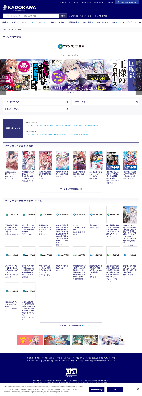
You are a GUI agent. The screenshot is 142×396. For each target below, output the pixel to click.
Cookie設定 (88, 361)
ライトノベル (27, 22)
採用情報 (44, 358)
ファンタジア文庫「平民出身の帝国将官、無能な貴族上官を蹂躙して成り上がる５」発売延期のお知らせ (62, 125)
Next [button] (139, 77)
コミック (41, 22)
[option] (71, 75)
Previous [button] (3, 77)
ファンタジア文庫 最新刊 (70, 189)
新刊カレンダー (86, 16)
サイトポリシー (76, 361)
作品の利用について (34, 361)
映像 (114, 22)
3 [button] (74, 92)
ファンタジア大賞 (12, 102)
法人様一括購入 (91, 358)
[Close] (138, 389)
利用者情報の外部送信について (104, 361)
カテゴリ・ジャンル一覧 (69, 2)
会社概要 (30, 358)
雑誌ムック (102, 22)
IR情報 (37, 358)
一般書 (52, 22)
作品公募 (110, 2)
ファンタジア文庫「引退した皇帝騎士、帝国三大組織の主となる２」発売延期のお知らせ (57, 135)
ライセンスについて (68, 358)
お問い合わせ (47, 361)
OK (115, 390)
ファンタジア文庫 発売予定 (70, 326)
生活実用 (88, 22)
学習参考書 (74, 22)
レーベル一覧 (86, 2)
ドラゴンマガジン (12, 109)
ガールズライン (80, 102)
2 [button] (71, 92)
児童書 (62, 22)
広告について (54, 358)
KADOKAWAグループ (106, 358)
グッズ (129, 22)
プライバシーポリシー (61, 361)
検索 (63, 16)
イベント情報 (101, 16)
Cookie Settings (96, 390)
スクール (137, 22)
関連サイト (99, 2)
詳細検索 (73, 16)
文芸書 (5, 22)
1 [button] (68, 92)
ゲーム (122, 22)
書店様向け (80, 358)
